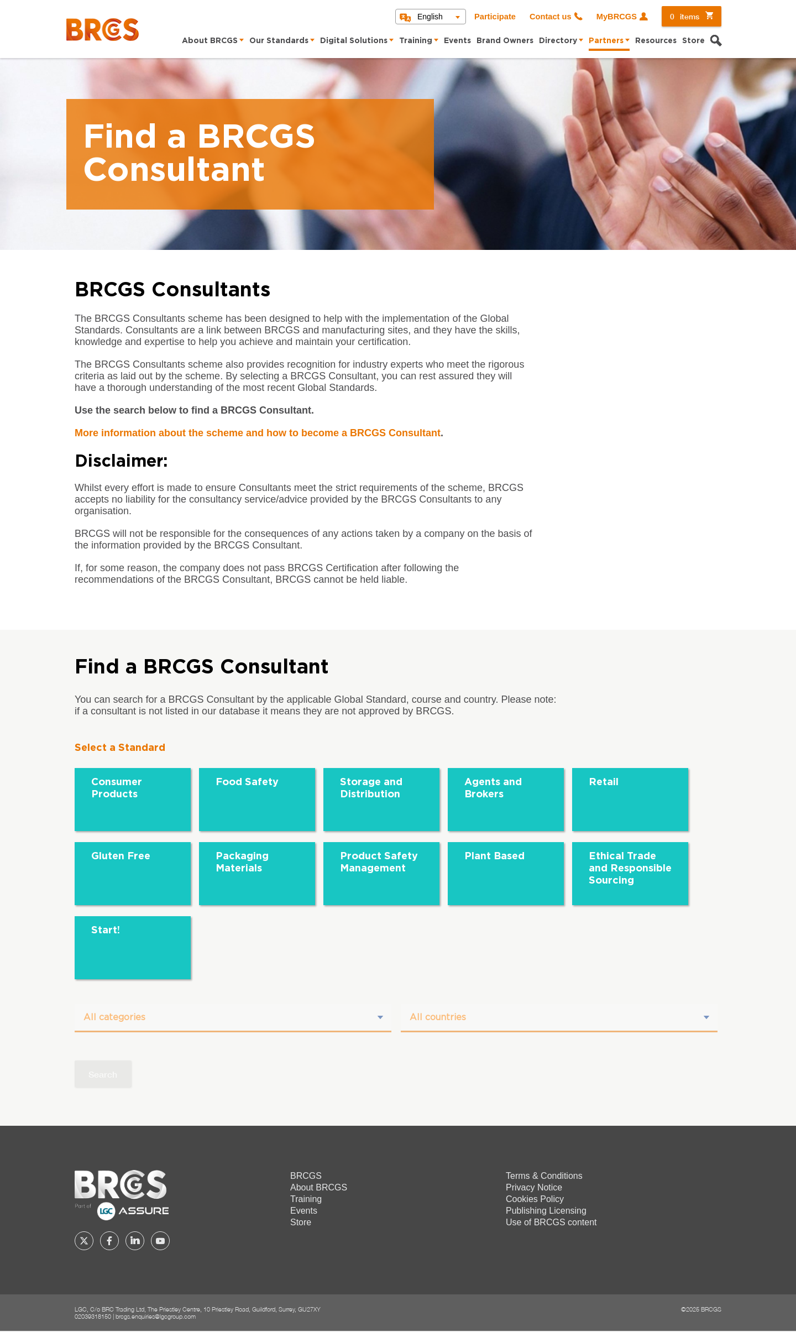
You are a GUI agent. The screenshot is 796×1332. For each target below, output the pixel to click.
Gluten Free (120, 856)
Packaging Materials (242, 863)
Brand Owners (504, 41)
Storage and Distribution (371, 788)
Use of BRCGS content (551, 1222)
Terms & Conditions (544, 1176)
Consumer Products (116, 788)
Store (693, 41)
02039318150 (93, 1316)
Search (102, 1074)
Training (415, 41)
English (430, 16)
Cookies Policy (535, 1199)
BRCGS (306, 1176)
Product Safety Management (379, 863)
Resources (656, 41)
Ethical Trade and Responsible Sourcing (630, 869)
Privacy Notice (534, 1188)
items (684, 16)
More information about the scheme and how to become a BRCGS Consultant (258, 432)
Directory (558, 41)
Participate (495, 16)
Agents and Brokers (493, 788)
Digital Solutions (353, 41)
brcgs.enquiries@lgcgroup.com (156, 1316)
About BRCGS (210, 41)
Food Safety (247, 782)
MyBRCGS (616, 16)
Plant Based (494, 856)
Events (457, 41)
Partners (606, 41)
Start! (105, 931)
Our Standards (278, 41)
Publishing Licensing (546, 1211)
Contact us (551, 16)
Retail (604, 782)
